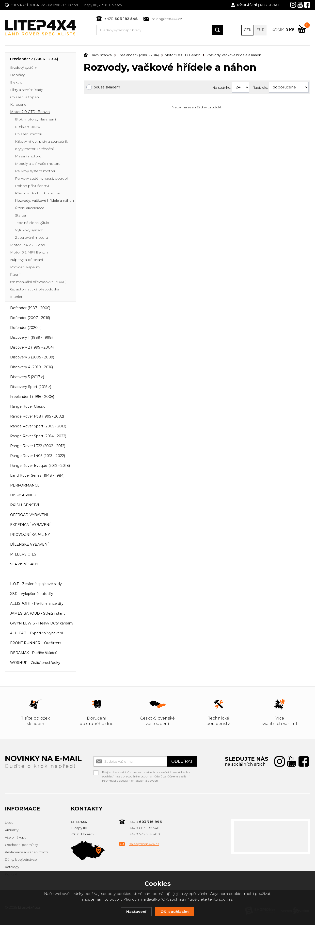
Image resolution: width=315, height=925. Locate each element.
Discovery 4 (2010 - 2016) (31, 367)
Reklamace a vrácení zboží (26, 853)
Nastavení (136, 911)
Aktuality (11, 830)
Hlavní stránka (98, 55)
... (11, 574)
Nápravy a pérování (26, 260)
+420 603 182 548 (144, 828)
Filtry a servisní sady (26, 90)
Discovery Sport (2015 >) (30, 387)
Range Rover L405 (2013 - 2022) (37, 456)
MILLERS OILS (23, 555)
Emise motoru (27, 127)
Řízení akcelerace (29, 208)
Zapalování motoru (31, 238)
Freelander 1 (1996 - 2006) (32, 397)
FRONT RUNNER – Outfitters (35, 643)
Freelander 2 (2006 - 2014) (34, 59)
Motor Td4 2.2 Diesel (27, 245)
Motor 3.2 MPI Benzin (29, 253)
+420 (121, 18)
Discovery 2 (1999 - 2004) (32, 348)
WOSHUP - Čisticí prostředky (35, 663)
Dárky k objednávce (21, 860)
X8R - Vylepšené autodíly (31, 594)
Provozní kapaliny (25, 267)
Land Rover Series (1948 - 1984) (37, 476)
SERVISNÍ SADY (24, 564)
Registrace (270, 5)
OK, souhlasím (174, 911)
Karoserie (18, 105)
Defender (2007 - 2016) (30, 318)
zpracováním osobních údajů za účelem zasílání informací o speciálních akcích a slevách (145, 779)
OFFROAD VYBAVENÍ (29, 515)
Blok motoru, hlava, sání (35, 120)
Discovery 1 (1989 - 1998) (31, 338)
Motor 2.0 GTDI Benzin (30, 112)
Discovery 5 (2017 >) (27, 377)
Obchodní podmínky (21, 845)
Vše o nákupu (15, 838)
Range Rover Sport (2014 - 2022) (38, 436)
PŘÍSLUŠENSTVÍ (24, 505)
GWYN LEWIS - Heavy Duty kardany (41, 624)
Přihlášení (247, 5)
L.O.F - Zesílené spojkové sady (36, 584)
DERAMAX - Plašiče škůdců (33, 653)
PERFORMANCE (25, 486)
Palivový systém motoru (35, 171)
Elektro (16, 83)
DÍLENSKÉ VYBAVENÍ (29, 545)
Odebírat (182, 761)
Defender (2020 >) (26, 328)
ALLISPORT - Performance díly (36, 604)
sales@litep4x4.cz (167, 19)
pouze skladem (107, 87)
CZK (247, 30)
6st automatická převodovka (34, 289)
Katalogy (12, 867)
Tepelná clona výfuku (32, 223)
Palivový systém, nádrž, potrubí (41, 179)
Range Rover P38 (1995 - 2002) (37, 417)
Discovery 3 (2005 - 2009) (32, 357)
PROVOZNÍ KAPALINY (30, 535)
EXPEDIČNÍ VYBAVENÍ (30, 525)
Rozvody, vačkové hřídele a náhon (44, 201)
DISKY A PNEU (23, 495)
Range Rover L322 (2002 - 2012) (37, 446)
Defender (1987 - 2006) (30, 308)
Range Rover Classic (27, 407)
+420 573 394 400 (144, 834)
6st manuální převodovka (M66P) (38, 282)
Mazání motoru (28, 156)
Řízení (15, 275)
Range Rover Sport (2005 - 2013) (38, 426)
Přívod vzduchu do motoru (38, 193)
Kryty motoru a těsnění (34, 149)
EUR (261, 30)
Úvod (9, 823)
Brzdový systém (23, 68)
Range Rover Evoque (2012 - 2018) (40, 466)
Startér (20, 216)
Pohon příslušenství (32, 186)
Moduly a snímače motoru (38, 164)
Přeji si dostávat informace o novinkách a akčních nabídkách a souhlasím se (146, 773)
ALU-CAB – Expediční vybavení (36, 633)
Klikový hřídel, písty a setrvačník (41, 142)
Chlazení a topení (25, 97)
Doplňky (17, 75)
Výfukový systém (29, 230)
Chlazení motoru (29, 134)
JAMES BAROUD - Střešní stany (37, 614)
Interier (16, 297)
